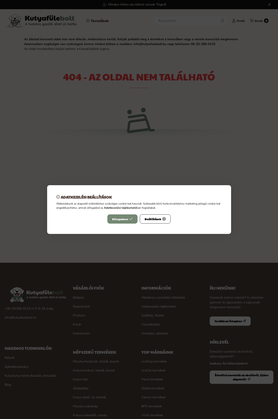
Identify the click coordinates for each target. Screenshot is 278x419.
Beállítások (155, 219)
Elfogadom (122, 219)
